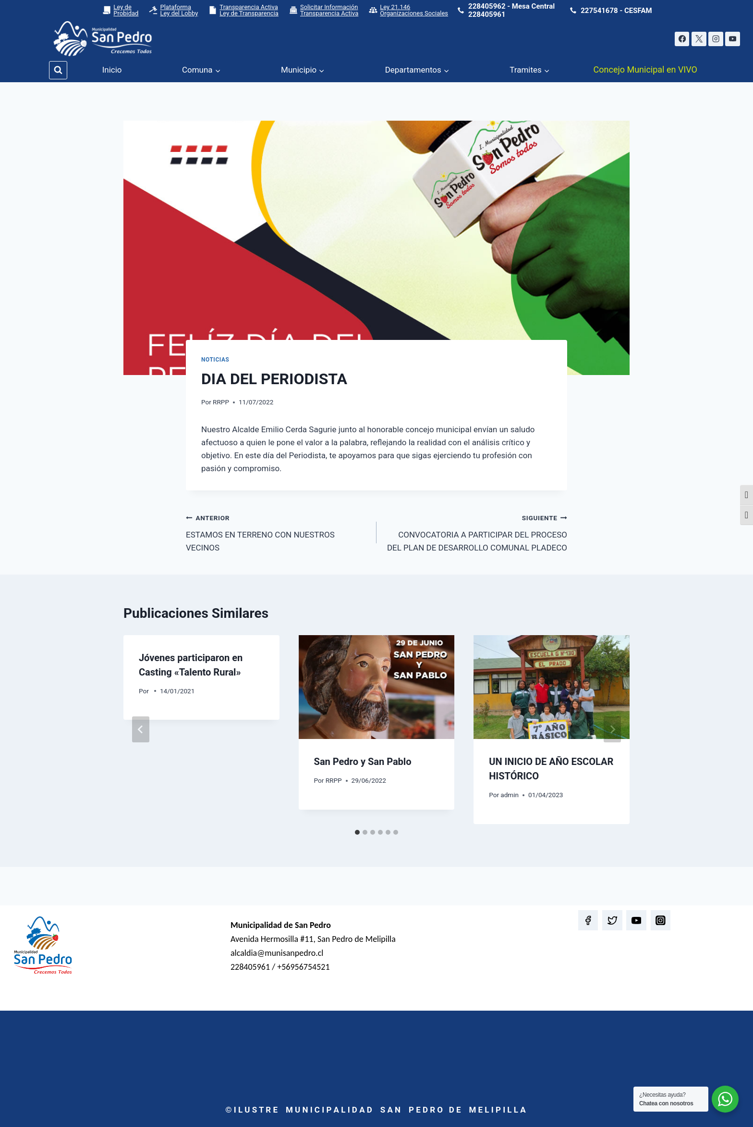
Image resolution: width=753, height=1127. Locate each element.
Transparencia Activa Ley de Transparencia (243, 10)
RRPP (221, 402)
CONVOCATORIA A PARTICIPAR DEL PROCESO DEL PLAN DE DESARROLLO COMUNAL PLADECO (476, 531)
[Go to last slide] (140, 729)
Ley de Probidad (120, 10)
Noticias (215, 359)
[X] (699, 39)
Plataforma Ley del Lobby (173, 10)
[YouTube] (732, 39)
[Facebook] (682, 39)
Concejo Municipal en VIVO (645, 69)
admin (509, 795)
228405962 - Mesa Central (511, 6)
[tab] (357, 832)
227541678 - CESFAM (616, 10)
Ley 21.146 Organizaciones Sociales (408, 10)
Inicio (112, 70)
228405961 (486, 14)
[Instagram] (715, 39)
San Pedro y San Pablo (363, 761)
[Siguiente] (612, 729)
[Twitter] (612, 920)
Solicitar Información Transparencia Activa (323, 10)
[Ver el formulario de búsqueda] (58, 70)
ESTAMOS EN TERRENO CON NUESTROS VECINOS (277, 531)
